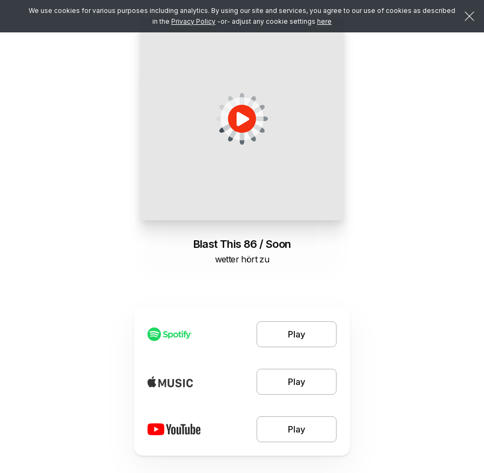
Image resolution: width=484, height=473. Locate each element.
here (324, 21)
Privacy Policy (193, 21)
